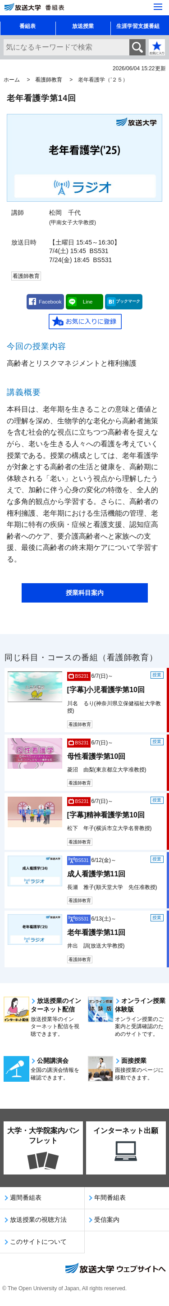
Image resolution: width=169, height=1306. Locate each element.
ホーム (12, 80)
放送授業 (83, 26)
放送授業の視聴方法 (38, 1219)
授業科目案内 (85, 592)
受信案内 (106, 1219)
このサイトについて (38, 1241)
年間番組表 (110, 1197)
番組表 (27, 26)
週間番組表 (25, 1197)
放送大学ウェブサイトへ (115, 1269)
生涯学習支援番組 (138, 26)
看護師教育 (48, 80)
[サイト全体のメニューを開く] (158, 7)
